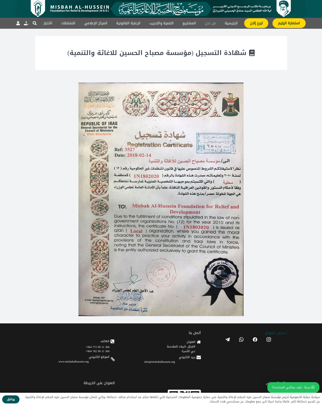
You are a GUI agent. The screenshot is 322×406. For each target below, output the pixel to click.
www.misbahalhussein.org (73, 361)
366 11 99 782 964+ (97, 351)
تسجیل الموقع (276, 332)
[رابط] (26, 23)
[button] (34, 23)
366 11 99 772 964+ (97, 347)
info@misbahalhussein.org (159, 361)
